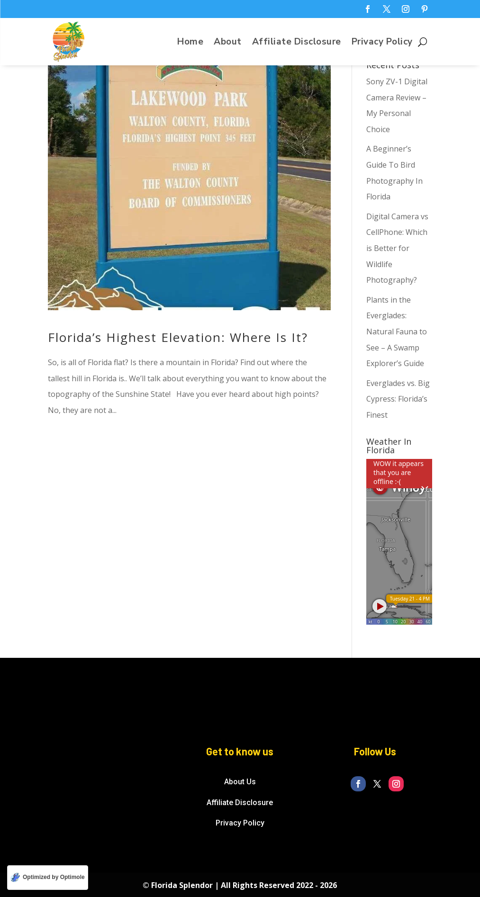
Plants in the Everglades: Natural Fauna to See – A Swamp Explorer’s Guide (396, 331)
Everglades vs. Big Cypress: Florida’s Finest (398, 399)
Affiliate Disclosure (296, 43)
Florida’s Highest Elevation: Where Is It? (178, 337)
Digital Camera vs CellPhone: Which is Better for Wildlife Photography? (397, 248)
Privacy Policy (382, 43)
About (228, 43)
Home (190, 43)
